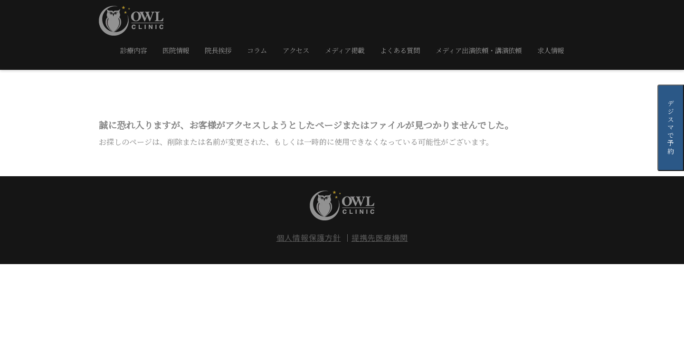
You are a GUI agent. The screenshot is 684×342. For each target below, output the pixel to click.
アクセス (296, 50)
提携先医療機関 (380, 237)
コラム (257, 50)
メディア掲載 (344, 50)
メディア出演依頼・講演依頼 (479, 50)
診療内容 (133, 50)
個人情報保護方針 (308, 237)
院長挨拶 (218, 50)
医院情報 (175, 50)
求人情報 (550, 50)
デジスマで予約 (670, 128)
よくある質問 (400, 50)
